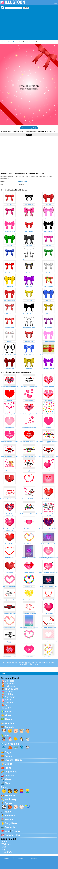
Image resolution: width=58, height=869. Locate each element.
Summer (9, 702)
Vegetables (11, 771)
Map (4, 846)
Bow (14, 41)
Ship (7, 783)
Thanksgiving (11, 689)
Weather (9, 723)
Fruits (8, 767)
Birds (8, 735)
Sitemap (20, 858)
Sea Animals (12, 743)
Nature (8, 711)
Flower (8, 715)
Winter (8, 707)
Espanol (6, 858)
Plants (8, 719)
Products (10, 827)
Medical (9, 819)
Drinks (8, 763)
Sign (4, 849)
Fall (7, 705)
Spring (8, 699)
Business (10, 815)
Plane (8, 779)
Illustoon (3, 41)
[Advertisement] (29, 24)
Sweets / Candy (13, 760)
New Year (10, 697)
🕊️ (27, 739)
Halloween (10, 686)
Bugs (8, 752)
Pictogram (7, 852)
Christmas (10, 683)
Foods (8, 756)
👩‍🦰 (21, 791)
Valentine (9, 41)
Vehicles (9, 775)
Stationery (10, 799)
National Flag (12, 835)
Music (8, 811)
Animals (9, 727)
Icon (7, 831)
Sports (8, 803)
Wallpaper (7, 844)
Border (5, 841)
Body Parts (11, 823)
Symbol (16, 831)
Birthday (9, 694)
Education (10, 795)
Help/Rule (34, 858)
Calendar (9, 681)
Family (5, 787)
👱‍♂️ (27, 791)
